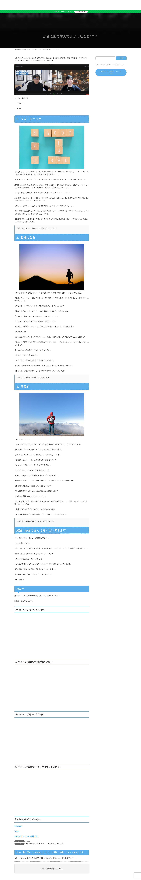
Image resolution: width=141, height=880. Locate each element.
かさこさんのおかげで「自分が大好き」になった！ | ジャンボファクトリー (50, 858)
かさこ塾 (60, 843)
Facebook (18, 826)
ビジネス (28, 841)
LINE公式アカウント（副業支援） (26, 836)
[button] (111, 72)
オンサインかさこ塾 (32, 843)
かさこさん (53, 843)
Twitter (17, 831)
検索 (121, 58)
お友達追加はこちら (81, 11)
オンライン (44, 843)
